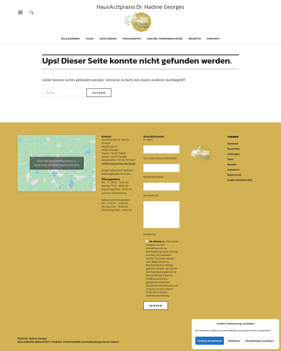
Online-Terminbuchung (165, 38)
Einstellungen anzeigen (259, 341)
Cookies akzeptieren (209, 341)
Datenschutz (234, 175)
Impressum (233, 170)
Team (89, 38)
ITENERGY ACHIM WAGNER (65, 342)
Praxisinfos (132, 38)
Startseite (232, 144)
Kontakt (213, 38)
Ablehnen (234, 341)
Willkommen (70, 38)
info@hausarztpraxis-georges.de (118, 164)
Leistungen (107, 38)
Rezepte (195, 38)
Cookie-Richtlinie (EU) (239, 180)
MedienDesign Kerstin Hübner (102, 342)
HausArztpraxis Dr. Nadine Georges (140, 7)
